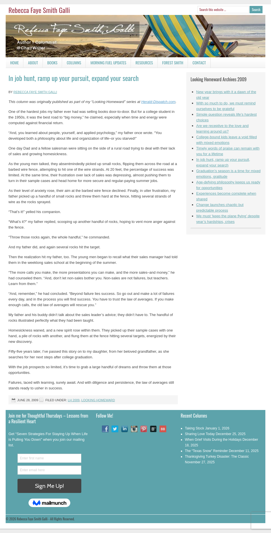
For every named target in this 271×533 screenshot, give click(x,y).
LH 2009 (74, 400)
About (33, 62)
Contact (197, 64)
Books (50, 64)
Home (14, 62)
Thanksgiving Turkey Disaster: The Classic (217, 457)
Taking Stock (194, 428)
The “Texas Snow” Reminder (206, 451)
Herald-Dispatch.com (158, 102)
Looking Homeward (98, 400)
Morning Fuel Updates (106, 64)
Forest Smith (172, 62)
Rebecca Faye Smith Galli (39, 10)
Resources (144, 62)
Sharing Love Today (200, 434)
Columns (71, 64)
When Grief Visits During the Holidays (213, 440)
